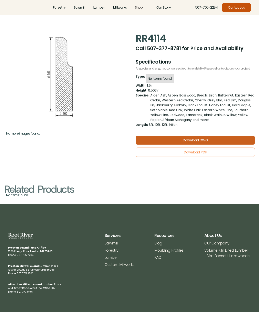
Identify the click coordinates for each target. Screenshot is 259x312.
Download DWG (195, 143)
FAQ (157, 257)
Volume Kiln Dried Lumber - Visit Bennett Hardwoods (227, 253)
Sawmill (79, 7)
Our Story (163, 7)
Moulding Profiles (169, 250)
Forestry (59, 7)
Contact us (236, 7)
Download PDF (195, 155)
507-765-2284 (206, 7)
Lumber (99, 7)
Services (113, 235)
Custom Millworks (119, 264)
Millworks (120, 7)
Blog (158, 243)
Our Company (216, 243)
